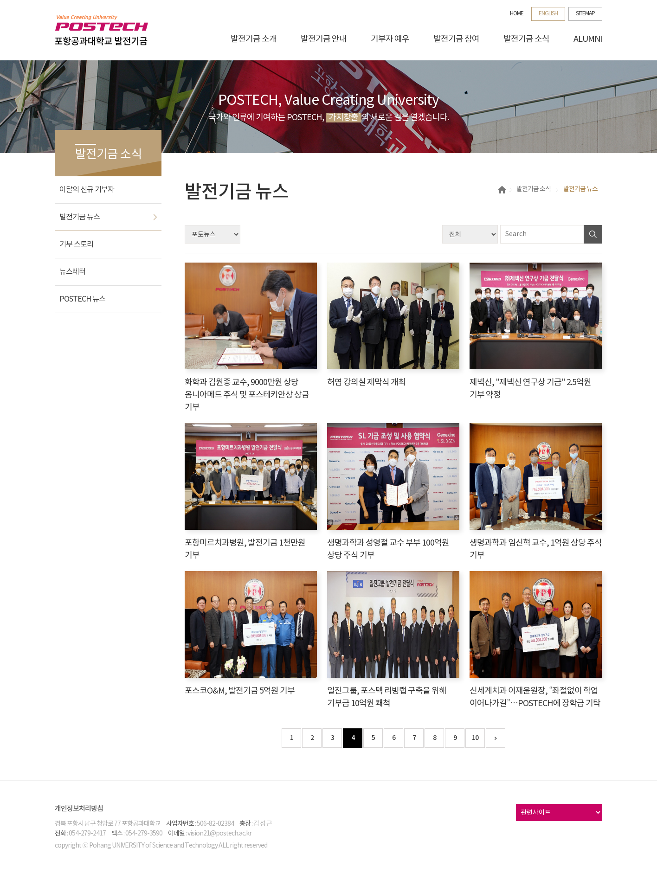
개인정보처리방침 (79, 809)
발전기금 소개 (254, 39)
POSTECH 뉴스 (82, 299)
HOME (516, 14)
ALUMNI (587, 39)
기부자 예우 (390, 39)
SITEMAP (585, 14)
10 (475, 738)
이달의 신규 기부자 (86, 190)
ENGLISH (548, 14)
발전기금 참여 (456, 39)
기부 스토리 (76, 244)
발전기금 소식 (526, 39)
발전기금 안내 (324, 39)
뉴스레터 (72, 272)
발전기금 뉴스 (79, 217)
